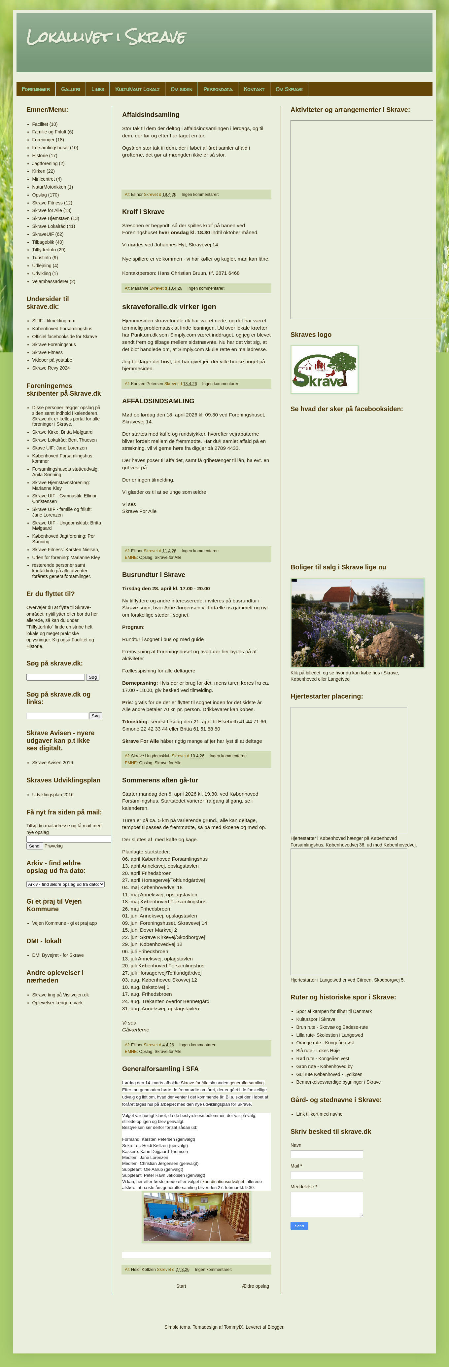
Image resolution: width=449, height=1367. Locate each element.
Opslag (145, 557)
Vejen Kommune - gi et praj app (64, 923)
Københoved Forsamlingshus (62, 328)
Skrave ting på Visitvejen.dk (60, 994)
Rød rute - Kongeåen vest (322, 1058)
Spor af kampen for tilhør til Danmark (334, 1011)
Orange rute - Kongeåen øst (325, 1042)
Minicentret (43, 179)
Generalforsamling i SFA (160, 1068)
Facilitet (40, 124)
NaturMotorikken (49, 187)
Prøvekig (54, 845)
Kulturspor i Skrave (315, 1019)
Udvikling (41, 273)
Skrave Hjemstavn (51, 218)
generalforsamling (246, 1083)
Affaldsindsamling (150, 114)
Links (97, 89)
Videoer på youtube (52, 360)
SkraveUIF (43, 234)
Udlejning (42, 265)
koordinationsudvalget (223, 1182)
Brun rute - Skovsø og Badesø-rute (332, 1027)
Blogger (275, 1327)
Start (181, 1286)
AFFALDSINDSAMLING (158, 401)
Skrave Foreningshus (54, 344)
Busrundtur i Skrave (153, 574)
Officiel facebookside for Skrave (64, 336)
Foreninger (36, 89)
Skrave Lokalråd (49, 226)
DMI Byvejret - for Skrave (58, 955)
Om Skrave (289, 89)
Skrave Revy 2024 (51, 368)
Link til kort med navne (319, 1114)
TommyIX (233, 1327)
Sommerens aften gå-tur (160, 780)
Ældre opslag (255, 1286)
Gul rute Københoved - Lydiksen (329, 1074)
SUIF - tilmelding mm (54, 320)
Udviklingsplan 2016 (53, 794)
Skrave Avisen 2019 (52, 762)
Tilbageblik (43, 242)
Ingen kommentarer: (201, 194)
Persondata (217, 89)
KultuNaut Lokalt (137, 89)
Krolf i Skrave (143, 211)
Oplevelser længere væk (57, 1002)
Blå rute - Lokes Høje (318, 1050)
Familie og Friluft (49, 131)
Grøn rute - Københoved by (324, 1066)
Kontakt (254, 89)
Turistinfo (41, 257)
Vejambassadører (50, 281)
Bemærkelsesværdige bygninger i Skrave (338, 1082)
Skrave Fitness (47, 202)
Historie (40, 155)
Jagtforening (45, 163)
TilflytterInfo (44, 249)
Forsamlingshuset (50, 147)
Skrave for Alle (168, 557)
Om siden (181, 89)
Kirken (39, 171)
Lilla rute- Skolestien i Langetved (329, 1035)
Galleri (70, 89)
